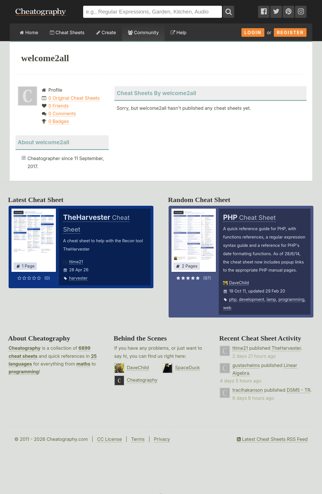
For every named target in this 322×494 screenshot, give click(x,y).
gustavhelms (246, 365)
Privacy (162, 439)
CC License (109, 439)
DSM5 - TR (299, 390)
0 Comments (62, 113)
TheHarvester (286, 348)
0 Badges (58, 121)
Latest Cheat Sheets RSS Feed (272, 439)
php (233, 299)
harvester (78, 278)
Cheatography (24, 348)
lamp (271, 299)
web (227, 307)
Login (252, 32)
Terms (138, 439)
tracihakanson (247, 390)
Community (143, 32)
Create (106, 32)
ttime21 (76, 261)
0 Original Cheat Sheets (74, 98)
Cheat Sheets (67, 32)
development (251, 299)
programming (291, 299)
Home (29, 32)
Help (178, 32)
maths (83, 364)
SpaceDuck (187, 367)
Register (290, 32)
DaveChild (239, 282)
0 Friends (58, 106)
